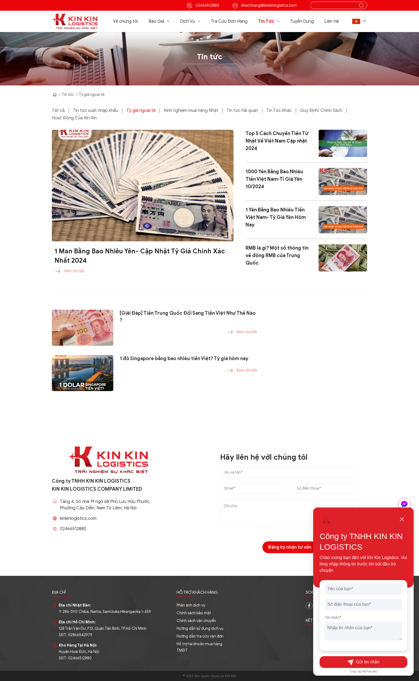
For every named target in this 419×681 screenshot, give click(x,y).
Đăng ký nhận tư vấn (289, 572)
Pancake (372, 671)
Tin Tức (269, 20)
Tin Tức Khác (279, 110)
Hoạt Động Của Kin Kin (74, 118)
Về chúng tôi (125, 21)
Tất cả (58, 110)
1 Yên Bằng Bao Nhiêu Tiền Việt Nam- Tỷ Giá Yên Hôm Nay (276, 217)
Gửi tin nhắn (363, 662)
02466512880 (203, 5)
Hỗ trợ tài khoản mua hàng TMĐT (199, 647)
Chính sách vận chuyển (196, 621)
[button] (359, 21)
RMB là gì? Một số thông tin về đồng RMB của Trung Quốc (277, 255)
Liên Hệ (331, 21)
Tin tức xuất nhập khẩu (95, 110)
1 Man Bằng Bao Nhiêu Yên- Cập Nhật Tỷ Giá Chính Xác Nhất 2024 (140, 256)
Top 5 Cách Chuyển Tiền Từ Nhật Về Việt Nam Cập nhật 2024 (277, 141)
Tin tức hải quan (242, 110)
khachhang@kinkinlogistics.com (264, 5)
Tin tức (68, 94)
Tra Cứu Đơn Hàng (229, 21)
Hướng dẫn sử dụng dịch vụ (200, 628)
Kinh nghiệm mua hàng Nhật (191, 110)
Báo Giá (159, 20)
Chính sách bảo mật (194, 613)
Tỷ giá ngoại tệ (91, 94)
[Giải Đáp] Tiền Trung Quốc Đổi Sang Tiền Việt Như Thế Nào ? (188, 341)
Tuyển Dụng (302, 21)
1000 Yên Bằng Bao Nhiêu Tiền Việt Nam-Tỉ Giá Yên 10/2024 (274, 179)
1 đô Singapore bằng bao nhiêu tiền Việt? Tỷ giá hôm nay (184, 383)
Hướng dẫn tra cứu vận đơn (200, 636)
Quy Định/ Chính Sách (321, 110)
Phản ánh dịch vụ (191, 605)
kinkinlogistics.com (103, 518)
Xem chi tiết (69, 271)
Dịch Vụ (190, 20)
